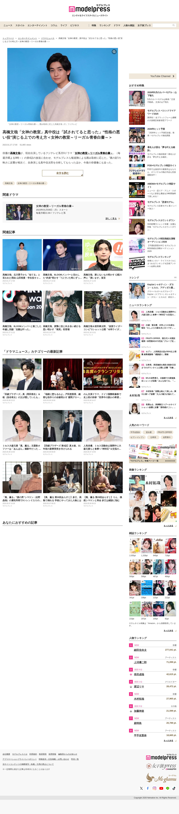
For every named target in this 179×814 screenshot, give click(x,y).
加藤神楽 (139, 711)
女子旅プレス (144, 25)
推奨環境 (42, 754)
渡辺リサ (139, 686)
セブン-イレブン (137, 437)
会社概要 (6, 754)
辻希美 (153, 437)
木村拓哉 (139, 699)
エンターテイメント (37, 25)
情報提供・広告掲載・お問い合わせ (54, 759)
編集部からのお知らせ (67, 754)
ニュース (7, 25)
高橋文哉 (15, 153)
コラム (54, 25)
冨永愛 (149, 432)
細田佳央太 (140, 650)
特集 (94, 25)
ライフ (63, 25)
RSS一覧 (75, 759)
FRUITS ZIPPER (165, 432)
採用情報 (52, 754)
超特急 (138, 723)
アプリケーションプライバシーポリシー (20, 759)
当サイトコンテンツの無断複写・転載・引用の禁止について (28, 764)
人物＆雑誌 (128, 25)
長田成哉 (139, 674)
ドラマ (117, 25)
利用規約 (33, 754)
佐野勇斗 (167, 437)
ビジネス (74, 25)
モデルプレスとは (19, 754)
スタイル (19, 25)
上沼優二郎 (140, 662)
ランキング (104, 25)
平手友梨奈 (135, 432)
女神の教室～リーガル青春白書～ (94, 153)
